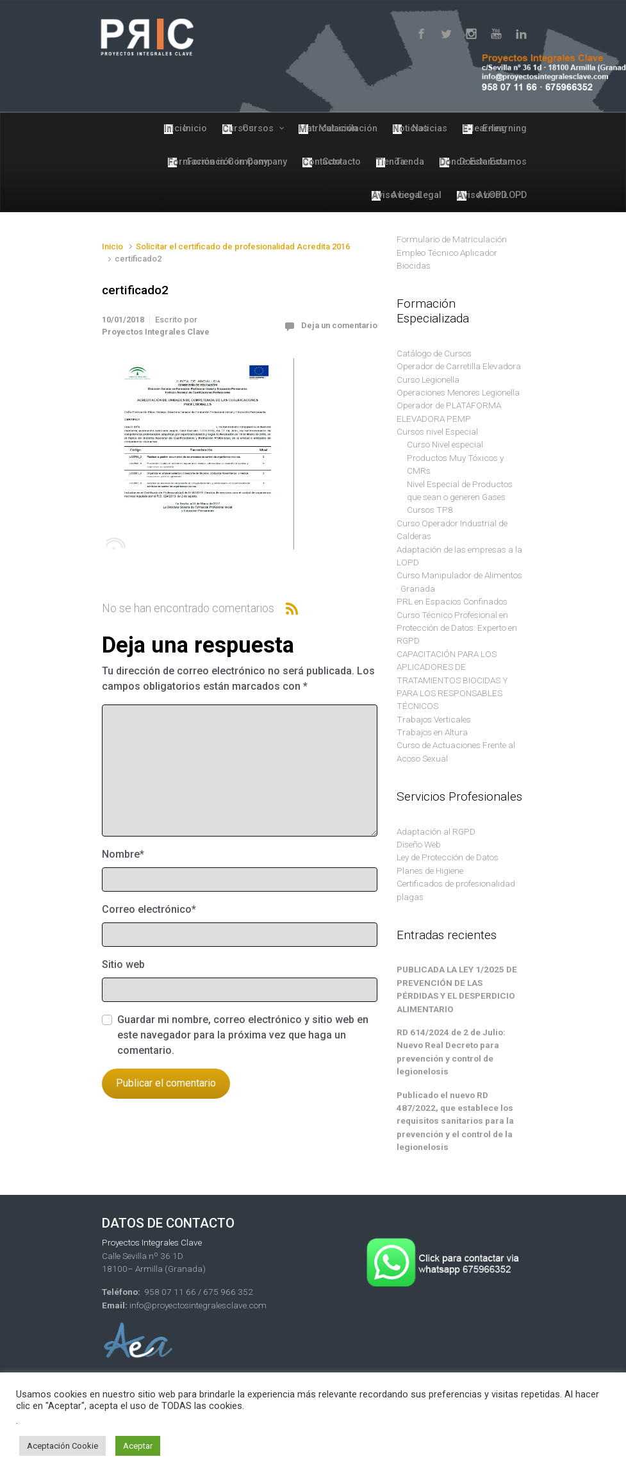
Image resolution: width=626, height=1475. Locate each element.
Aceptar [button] (137, 1446)
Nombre (123, 854)
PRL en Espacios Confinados (452, 601)
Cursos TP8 (430, 509)
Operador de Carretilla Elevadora (459, 366)
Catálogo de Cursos (434, 353)
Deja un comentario (339, 325)
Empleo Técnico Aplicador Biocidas (447, 259)
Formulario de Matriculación (452, 239)
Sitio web (123, 964)
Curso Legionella (428, 379)
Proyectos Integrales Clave (156, 332)
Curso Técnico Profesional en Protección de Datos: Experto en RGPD (457, 628)
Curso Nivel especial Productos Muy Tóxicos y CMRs (455, 457)
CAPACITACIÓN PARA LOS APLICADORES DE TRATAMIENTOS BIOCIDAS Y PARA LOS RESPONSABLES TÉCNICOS (452, 680)
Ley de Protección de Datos (447, 857)
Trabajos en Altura (432, 732)
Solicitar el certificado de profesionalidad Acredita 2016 (243, 246)
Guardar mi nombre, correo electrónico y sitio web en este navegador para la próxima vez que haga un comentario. (242, 1034)
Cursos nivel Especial (437, 431)
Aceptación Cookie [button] (62, 1446)
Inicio (112, 246)
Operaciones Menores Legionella (458, 392)
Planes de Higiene (430, 870)
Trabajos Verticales (434, 719)
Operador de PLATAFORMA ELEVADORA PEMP (449, 411)
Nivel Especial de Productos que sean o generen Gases (460, 490)
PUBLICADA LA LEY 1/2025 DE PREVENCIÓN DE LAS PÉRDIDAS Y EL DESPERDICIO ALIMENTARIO (457, 988)
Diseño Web (419, 844)
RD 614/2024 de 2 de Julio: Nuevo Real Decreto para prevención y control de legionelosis (451, 1051)
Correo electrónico (149, 909)
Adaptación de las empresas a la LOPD (459, 555)
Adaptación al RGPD (436, 831)
